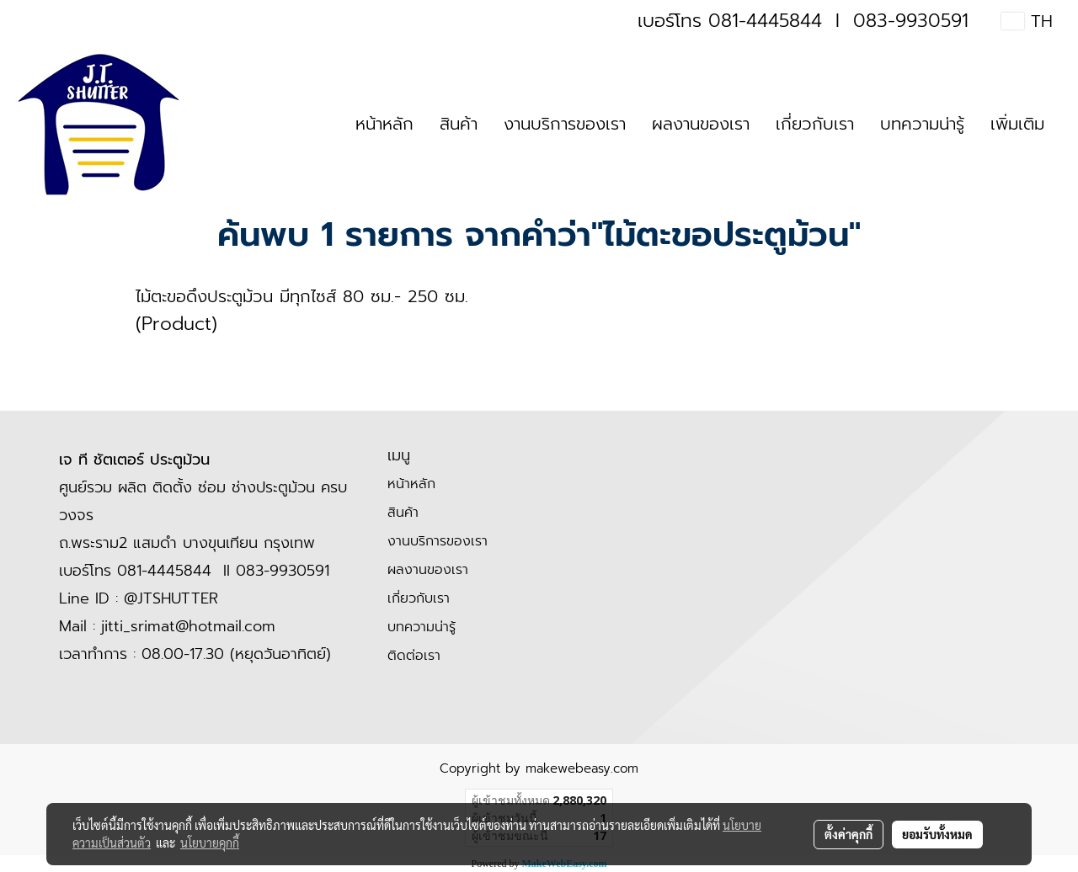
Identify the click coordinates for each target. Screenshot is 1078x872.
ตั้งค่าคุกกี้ (849, 834)
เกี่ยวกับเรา (815, 123)
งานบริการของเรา (565, 123)
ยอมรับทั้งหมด (937, 834)
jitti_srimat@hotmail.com (188, 626)
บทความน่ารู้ (922, 123)
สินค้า (459, 123)
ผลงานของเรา (701, 123)
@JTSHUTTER (171, 598)
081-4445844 (765, 21)
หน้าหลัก (384, 123)
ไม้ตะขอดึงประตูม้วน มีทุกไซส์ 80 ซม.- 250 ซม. (302, 296)
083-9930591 (911, 21)
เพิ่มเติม (1017, 123)
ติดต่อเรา (413, 656)
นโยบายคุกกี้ (209, 842)
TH (1027, 21)
